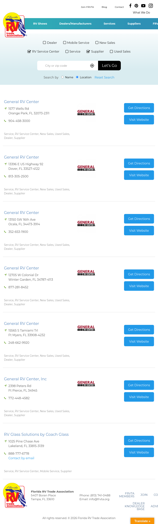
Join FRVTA (87, 7)
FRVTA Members (126, 495)
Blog (104, 7)
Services (109, 23)
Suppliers (134, 23)
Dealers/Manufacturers (75, 23)
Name (67, 77)
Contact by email (21, 458)
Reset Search (104, 77)
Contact (119, 7)
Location (83, 77)
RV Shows (40, 23)
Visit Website (139, 120)
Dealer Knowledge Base (135, 506)
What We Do (141, 12)
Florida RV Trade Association (15, 24)
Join (144, 495)
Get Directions (139, 108)
